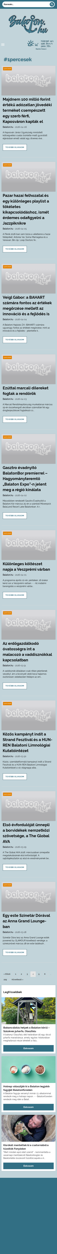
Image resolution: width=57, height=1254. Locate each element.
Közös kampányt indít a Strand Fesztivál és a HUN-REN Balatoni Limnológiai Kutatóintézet (27, 742)
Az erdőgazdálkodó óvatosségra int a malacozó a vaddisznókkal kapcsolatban (27, 651)
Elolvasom (28, 1048)
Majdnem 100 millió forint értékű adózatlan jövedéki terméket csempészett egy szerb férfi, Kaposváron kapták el (27, 110)
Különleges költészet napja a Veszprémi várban (26, 567)
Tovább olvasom (14, 147)
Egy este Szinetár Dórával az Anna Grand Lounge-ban (26, 921)
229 (5, 979)
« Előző (7, 974)
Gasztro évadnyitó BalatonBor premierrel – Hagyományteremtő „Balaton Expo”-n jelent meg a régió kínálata (25, 478)
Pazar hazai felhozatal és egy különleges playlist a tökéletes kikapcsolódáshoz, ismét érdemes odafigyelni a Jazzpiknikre (26, 209)
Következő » (17, 979)
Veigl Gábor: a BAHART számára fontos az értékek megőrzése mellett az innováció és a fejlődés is (27, 305)
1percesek (7, 69)
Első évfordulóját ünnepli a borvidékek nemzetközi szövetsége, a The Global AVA (26, 833)
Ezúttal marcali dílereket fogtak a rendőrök (25, 391)
